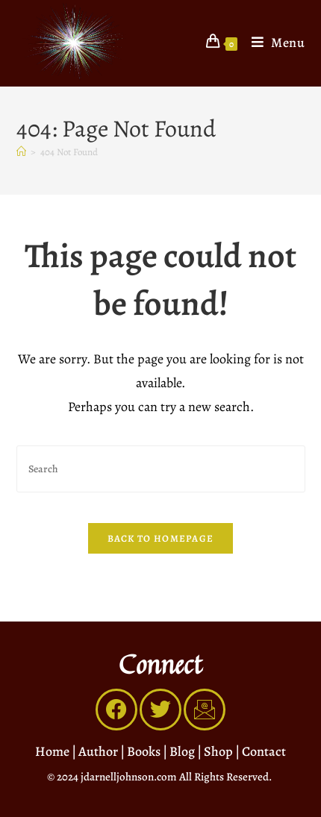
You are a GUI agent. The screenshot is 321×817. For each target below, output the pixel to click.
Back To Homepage (160, 538)
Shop (218, 751)
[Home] (21, 151)
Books (143, 751)
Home (52, 751)
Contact (264, 751)
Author (98, 751)
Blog (182, 751)
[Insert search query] (160, 468)
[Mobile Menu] (272, 42)
